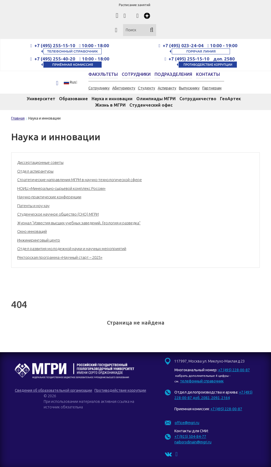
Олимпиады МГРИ (156, 98)
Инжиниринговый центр (38, 240)
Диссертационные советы (40, 162)
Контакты (208, 74)
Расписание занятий (134, 5)
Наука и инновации (112, 98)
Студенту (146, 88)
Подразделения (173, 74)
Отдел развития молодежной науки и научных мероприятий (71, 248)
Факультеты (103, 74)
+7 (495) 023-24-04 (183, 45)
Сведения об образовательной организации (53, 390)
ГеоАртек (230, 98)
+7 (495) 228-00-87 (234, 370)
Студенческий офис (151, 105)
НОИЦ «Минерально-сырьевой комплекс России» (61, 188)
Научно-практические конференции (49, 197)
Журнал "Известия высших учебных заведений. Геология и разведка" (79, 223)
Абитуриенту (123, 88)
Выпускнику (189, 88)
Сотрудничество (197, 98)
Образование (73, 98)
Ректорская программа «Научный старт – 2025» (59, 257)
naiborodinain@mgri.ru (192, 442)
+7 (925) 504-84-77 (190, 436)
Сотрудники (136, 74)
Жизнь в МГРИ (110, 105)
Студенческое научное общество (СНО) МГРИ (58, 214)
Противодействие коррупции (120, 390)
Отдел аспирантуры (35, 171)
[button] (72, 82)
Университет (41, 98)
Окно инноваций (32, 231)
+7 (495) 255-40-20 (55, 58)
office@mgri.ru (187, 423)
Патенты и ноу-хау (33, 205)
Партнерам (212, 88)
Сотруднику (99, 88)
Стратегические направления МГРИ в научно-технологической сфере (79, 179)
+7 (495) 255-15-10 (54, 45)
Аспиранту (167, 88)
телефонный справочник (202, 381)
